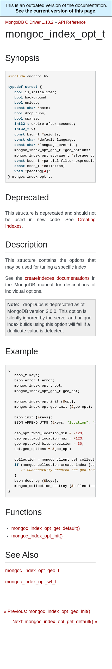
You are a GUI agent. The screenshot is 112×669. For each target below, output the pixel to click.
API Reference (71, 22)
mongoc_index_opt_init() (37, 535)
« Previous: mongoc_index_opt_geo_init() (47, 611)
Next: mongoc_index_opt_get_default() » (55, 621)
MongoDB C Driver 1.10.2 (29, 22)
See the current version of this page (55, 11)
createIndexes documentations (57, 278)
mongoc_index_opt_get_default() (45, 528)
